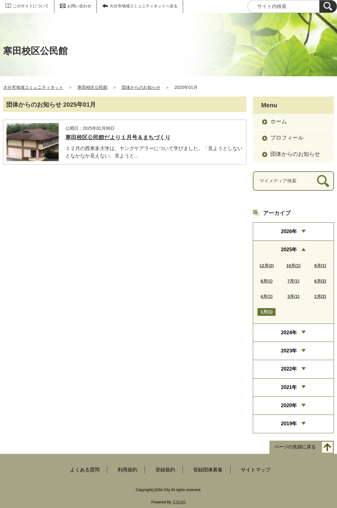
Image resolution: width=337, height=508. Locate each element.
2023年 (289, 350)
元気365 (179, 502)
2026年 (289, 231)
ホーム (278, 121)
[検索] (328, 6)
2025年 (289, 249)
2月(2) (320, 296)
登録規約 (165, 469)
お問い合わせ (79, 6)
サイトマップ (255, 469)
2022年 (289, 368)
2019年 (289, 423)
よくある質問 (85, 469)
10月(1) (293, 265)
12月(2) (266, 265)
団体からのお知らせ (141, 87)
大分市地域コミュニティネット (33, 87)
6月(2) (320, 281)
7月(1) (294, 281)
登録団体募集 (208, 469)
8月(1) (266, 281)
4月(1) (266, 296)
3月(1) (294, 296)
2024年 (289, 332)
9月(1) (320, 265)
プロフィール (287, 138)
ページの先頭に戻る (295, 446)
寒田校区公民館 (92, 87)
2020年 (289, 405)
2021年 (289, 387)
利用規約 (127, 469)
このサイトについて (31, 6)
